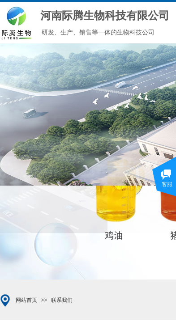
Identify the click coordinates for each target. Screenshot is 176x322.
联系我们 (62, 300)
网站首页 (26, 300)
